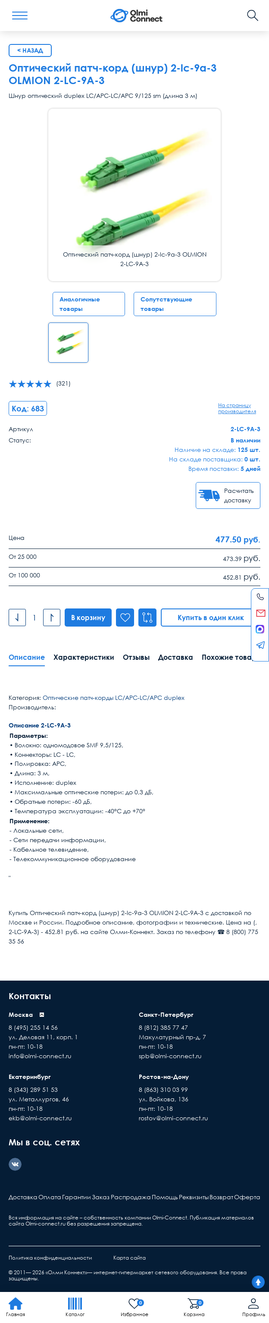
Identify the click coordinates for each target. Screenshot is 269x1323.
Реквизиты (194, 1197)
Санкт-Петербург (166, 1014)
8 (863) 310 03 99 (163, 1089)
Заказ (100, 1197)
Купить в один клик (211, 617)
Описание (27, 657)
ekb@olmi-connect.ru (40, 1118)
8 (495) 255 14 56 (33, 1027)
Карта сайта (129, 1257)
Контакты (30, 996)
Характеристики (83, 657)
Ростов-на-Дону (164, 1076)
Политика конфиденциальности (50, 1257)
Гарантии (76, 1197)
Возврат (221, 1197)
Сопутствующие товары (166, 303)
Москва (21, 1014)
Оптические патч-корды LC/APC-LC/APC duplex (114, 697)
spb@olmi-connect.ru (170, 1056)
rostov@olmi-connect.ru (173, 1118)
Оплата (49, 1197)
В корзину (88, 617)
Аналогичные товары (79, 303)
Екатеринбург (30, 1076)
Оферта (247, 1197)
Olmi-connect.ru (45, 1223)
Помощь (165, 1197)
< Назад (30, 50)
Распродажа (131, 1197)
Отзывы (136, 657)
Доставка (175, 657)
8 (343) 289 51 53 (33, 1089)
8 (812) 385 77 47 (163, 1027)
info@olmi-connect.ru (40, 1056)
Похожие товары (232, 657)
